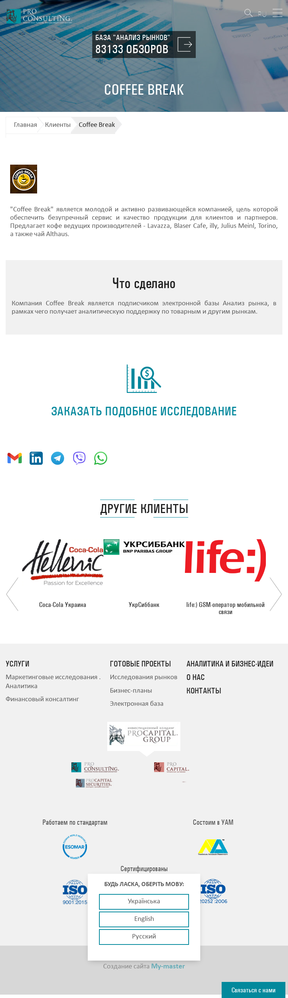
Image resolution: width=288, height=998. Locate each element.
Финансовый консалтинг (42, 699)
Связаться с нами (253, 990)
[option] (63, 573)
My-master (168, 970)
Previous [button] (12, 594)
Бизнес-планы (131, 691)
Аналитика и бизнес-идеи (229, 664)
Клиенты (58, 125)
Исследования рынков (143, 677)
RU (262, 14)
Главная (25, 125)
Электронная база (137, 704)
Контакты (203, 691)
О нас (195, 677)
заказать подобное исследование (144, 411)
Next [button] (276, 594)
